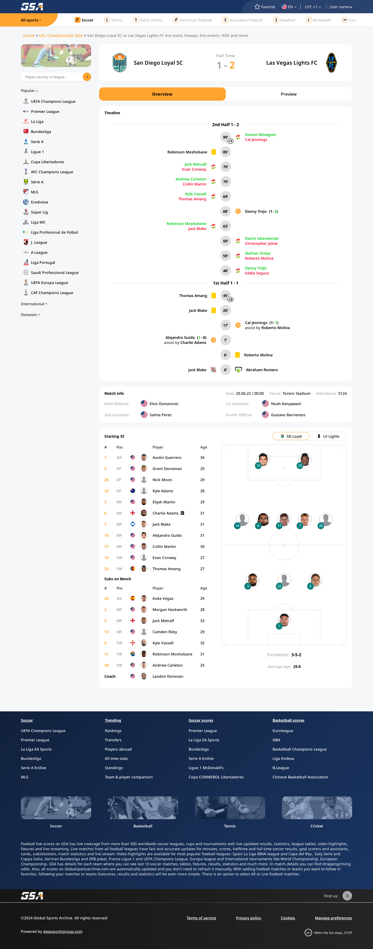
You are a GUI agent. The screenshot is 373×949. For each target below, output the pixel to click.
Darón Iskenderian (262, 238)
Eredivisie (39, 202)
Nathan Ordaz (257, 253)
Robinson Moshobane (187, 151)
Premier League (45, 111)
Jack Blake (197, 228)
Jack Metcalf (195, 164)
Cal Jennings (256, 139)
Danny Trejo (256, 211)
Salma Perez (161, 414)
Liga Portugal (43, 262)
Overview (162, 94)
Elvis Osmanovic (164, 403)
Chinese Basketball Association (300, 776)
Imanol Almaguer (260, 134)
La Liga (37, 121)
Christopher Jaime (261, 243)
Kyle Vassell (195, 193)
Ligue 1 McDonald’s (206, 767)
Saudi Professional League (55, 272)
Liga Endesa (283, 758)
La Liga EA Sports (36, 749)
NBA (276, 739)
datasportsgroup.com (62, 931)
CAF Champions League (52, 292)
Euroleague (283, 730)
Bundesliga (41, 131)
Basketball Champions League (300, 749)
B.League (281, 767)
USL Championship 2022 (61, 35)
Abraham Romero (262, 369)
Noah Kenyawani (286, 403)
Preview (289, 94)
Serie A (37, 141)
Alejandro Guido (180, 337)
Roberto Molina (259, 258)
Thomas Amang (192, 198)
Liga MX (38, 222)
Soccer (29, 35)
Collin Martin (194, 184)
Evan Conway (194, 169)
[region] (225, 94)
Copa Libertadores (47, 161)
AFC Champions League (52, 171)
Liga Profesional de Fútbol (54, 232)
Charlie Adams (193, 342)
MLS (34, 191)
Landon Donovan (168, 676)
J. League (39, 242)
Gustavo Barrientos (288, 414)
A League (39, 252)
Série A (37, 181)
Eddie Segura (257, 273)
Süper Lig (39, 212)
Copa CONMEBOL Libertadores (216, 776)
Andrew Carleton (191, 178)
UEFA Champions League (53, 101)
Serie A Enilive (33, 767)
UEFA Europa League (49, 282)
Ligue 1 (37, 151)
